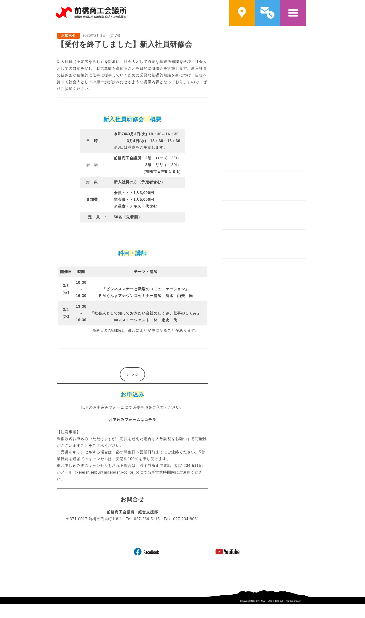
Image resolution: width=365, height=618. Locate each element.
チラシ (132, 374)
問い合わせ (267, 13)
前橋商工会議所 (90, 12)
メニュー (293, 13)
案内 (242, 13)
